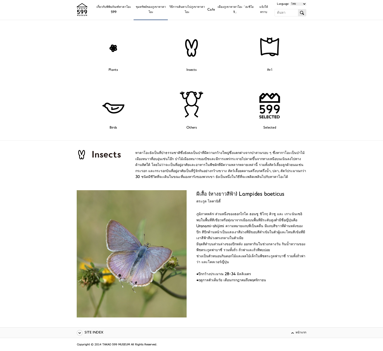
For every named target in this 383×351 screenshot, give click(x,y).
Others (191, 127)
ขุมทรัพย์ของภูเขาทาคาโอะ (151, 10)
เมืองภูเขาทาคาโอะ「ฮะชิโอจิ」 (236, 10)
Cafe (211, 10)
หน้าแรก (301, 332)
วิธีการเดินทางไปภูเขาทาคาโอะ (187, 10)
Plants (113, 70)
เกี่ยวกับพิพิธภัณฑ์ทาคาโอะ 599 (113, 10)
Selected (269, 127)
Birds (113, 127)
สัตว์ (269, 70)
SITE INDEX (94, 332)
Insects (191, 70)
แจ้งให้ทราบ (263, 10)
